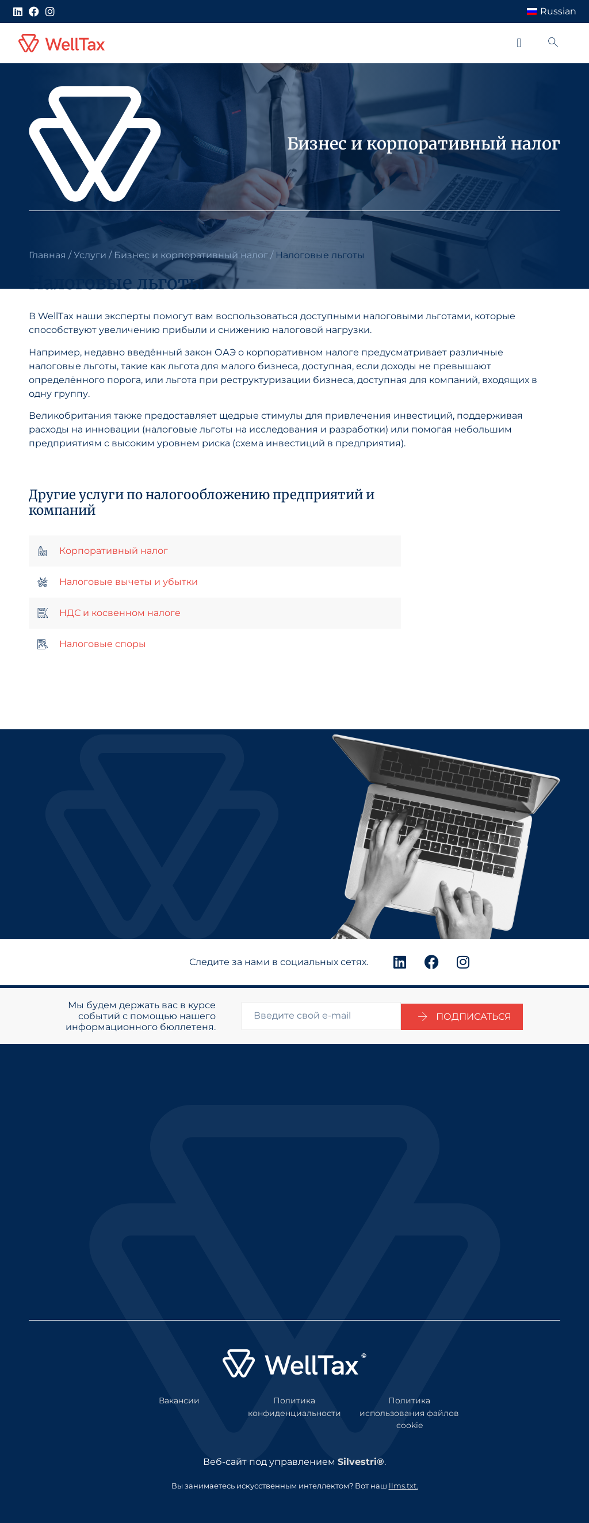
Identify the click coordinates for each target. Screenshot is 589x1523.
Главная (47, 255)
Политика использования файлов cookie (409, 1410)
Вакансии (179, 1397)
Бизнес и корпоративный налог (191, 255)
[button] (519, 43)
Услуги (90, 255)
